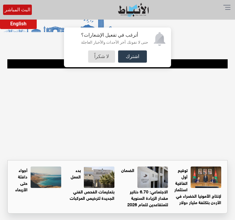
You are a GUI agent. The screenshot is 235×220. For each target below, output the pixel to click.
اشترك (132, 56)
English (18, 24)
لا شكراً (101, 56)
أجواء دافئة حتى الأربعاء (21, 179)
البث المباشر (17, 10)
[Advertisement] (117, 114)
